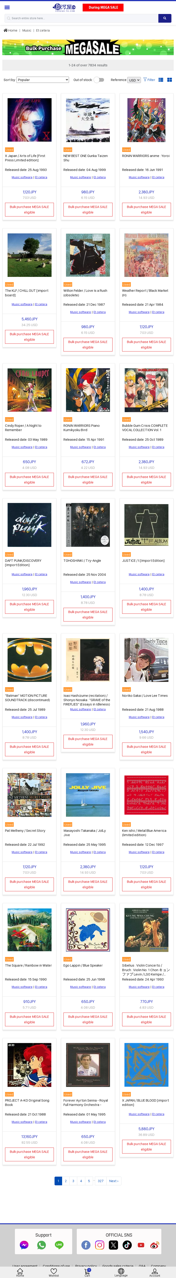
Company (158, 1266)
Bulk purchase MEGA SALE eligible (29, 209)
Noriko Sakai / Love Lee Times (145, 695)
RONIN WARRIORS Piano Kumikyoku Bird (81, 427)
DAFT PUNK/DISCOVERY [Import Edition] (23, 562)
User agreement (25, 1266)
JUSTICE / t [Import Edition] (143, 560)
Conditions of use (56, 1266)
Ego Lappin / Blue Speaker (83, 965)
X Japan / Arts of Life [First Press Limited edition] (25, 158)
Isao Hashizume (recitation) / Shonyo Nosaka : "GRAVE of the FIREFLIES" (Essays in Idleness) (86, 699)
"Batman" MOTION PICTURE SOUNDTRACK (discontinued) (27, 697)
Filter (149, 80)
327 (101, 1181)
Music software (22, 177)
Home (10, 30)
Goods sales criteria (117, 1266)
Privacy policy (86, 1266)
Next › (113, 1181)
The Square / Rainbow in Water (28, 965)
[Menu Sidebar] (8, 7)
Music (26, 30)
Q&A (142, 1266)
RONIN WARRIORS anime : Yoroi (146, 156)
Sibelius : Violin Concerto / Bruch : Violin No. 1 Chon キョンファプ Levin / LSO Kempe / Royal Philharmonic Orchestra (146, 972)
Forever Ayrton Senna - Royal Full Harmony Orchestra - (85, 1102)
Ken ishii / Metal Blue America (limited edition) (144, 832)
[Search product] (164, 18)
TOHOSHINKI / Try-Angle (82, 560)
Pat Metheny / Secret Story (25, 830)
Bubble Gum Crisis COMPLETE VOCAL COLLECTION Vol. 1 (145, 427)
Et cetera (43, 30)
